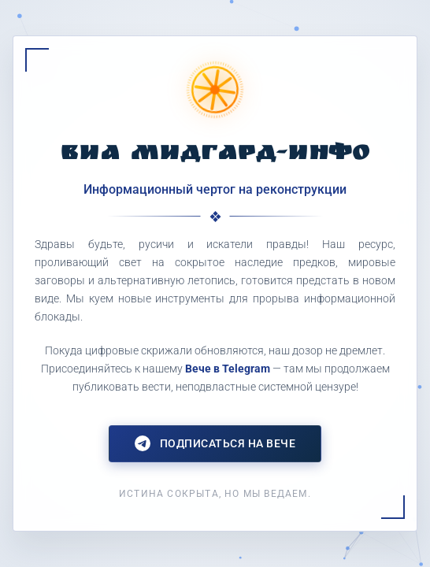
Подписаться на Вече (215, 443)
